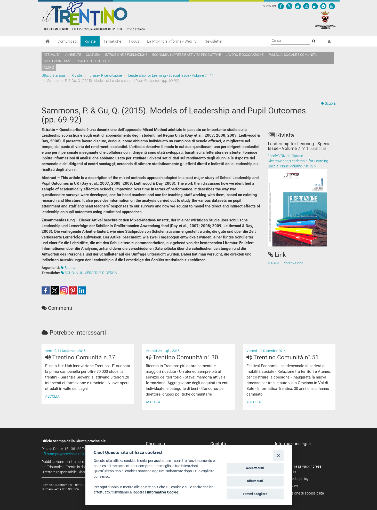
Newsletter (213, 41)
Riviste (90, 41)
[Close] (278, 455)
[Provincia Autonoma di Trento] (325, 20)
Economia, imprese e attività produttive (186, 55)
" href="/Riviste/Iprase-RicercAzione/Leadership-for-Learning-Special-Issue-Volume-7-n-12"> (302, 200)
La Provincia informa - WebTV (172, 41)
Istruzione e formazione (126, 55)
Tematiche (112, 41)
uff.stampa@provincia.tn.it (63, 454)
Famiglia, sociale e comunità (292, 55)
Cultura (93, 55)
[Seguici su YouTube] (297, 6)
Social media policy (293, 479)
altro (49, 67)
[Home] (48, 41)
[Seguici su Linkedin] (314, 6)
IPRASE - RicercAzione (285, 263)
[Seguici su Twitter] (289, 6)
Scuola (328, 103)
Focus (134, 41)
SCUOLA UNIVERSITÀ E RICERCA (89, 273)
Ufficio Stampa (53, 75)
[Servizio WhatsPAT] (331, 6)
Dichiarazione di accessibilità (301, 493)
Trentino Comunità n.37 (80, 357)
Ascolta (52, 396)
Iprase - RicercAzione (105, 75)
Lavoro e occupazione (244, 55)
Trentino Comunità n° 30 (182, 357)
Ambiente (73, 55)
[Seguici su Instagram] (306, 6)
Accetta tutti (255, 468)
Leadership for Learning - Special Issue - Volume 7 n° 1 (171, 75)
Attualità (52, 55)
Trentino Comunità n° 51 (282, 357)
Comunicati (67, 41)
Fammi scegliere (255, 494)
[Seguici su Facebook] (280, 6)
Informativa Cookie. (163, 492)
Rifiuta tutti (255, 481)
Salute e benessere (94, 61)
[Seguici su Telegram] (323, 6)
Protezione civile (58, 61)
